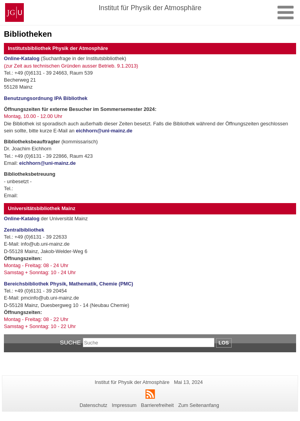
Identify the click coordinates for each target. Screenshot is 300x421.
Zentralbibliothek (24, 230)
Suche (70, 342)
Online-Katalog (21, 58)
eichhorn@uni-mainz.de (104, 131)
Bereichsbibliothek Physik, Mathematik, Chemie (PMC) (68, 284)
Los (224, 343)
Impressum (124, 405)
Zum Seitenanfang (198, 405)
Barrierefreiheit (157, 405)
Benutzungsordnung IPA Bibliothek (46, 98)
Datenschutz (93, 405)
